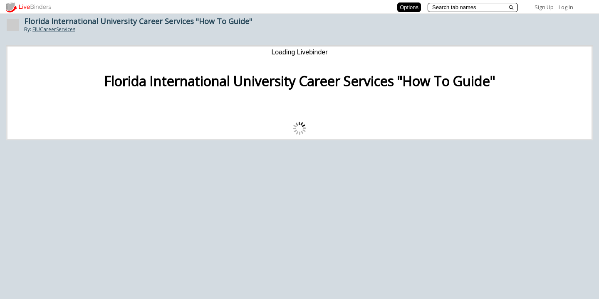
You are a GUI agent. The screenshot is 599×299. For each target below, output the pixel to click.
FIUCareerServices (53, 29)
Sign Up (544, 7)
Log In (566, 7)
